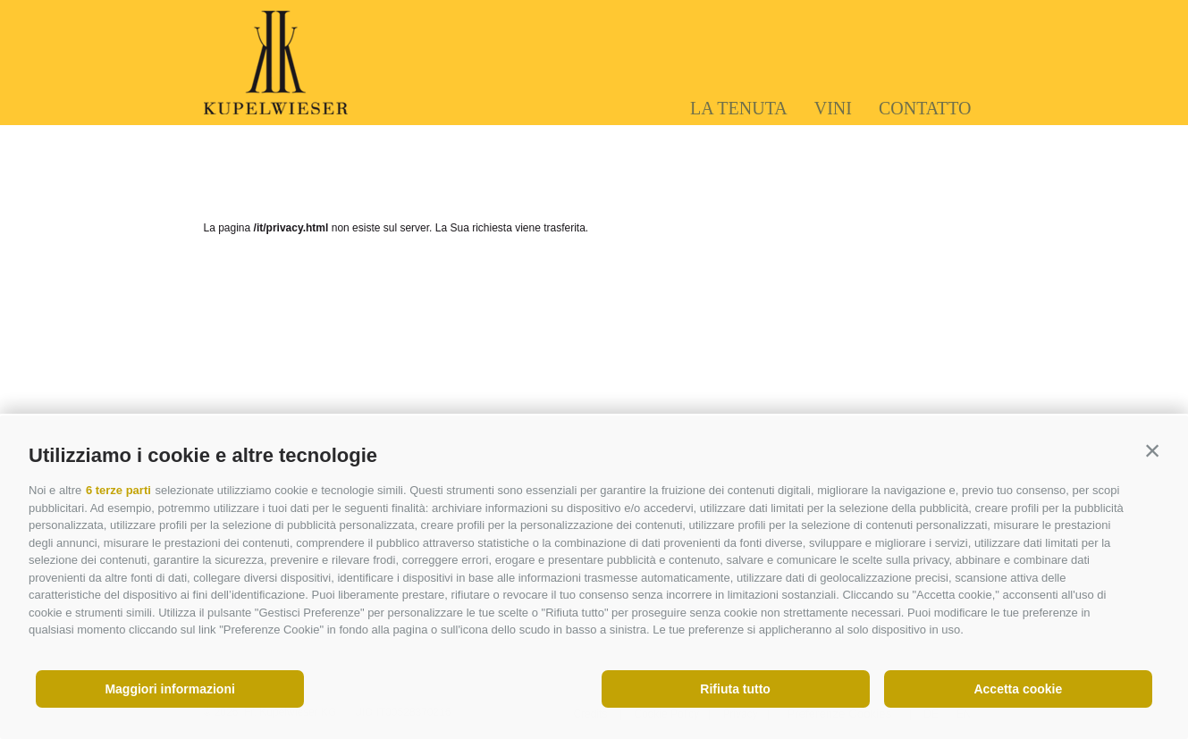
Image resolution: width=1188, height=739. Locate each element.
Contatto (925, 108)
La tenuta (739, 108)
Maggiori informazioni (169, 689)
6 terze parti (118, 490)
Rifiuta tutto (735, 689)
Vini (833, 108)
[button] (1152, 451)
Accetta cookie (1017, 689)
